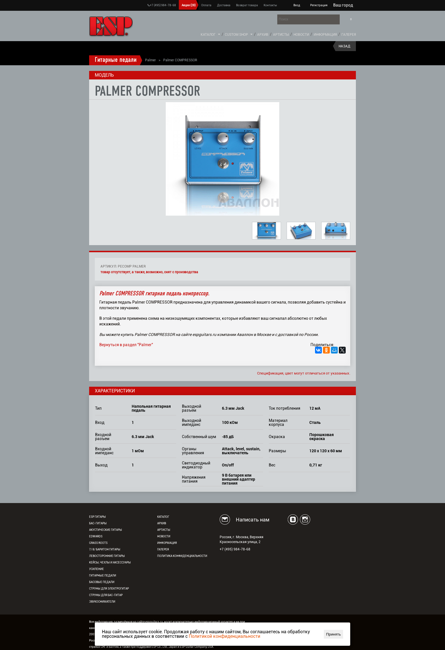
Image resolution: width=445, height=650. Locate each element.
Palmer (150, 60)
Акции (189, 5)
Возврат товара (247, 5)
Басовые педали (101, 582)
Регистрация (319, 5)
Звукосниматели (102, 601)
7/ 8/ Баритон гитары (104, 549)
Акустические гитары (105, 529)
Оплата (206, 5)
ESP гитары (97, 516)
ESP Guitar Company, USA (196, 646)
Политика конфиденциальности (182, 556)
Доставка (223, 5)
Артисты (281, 35)
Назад (344, 46)
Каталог (208, 35)
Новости (301, 35)
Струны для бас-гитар (106, 595)
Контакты (270, 5)
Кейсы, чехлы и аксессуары (110, 562)
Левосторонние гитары (107, 556)
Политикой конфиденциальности (224, 636)
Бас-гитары (98, 523)
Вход (296, 5)
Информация (325, 35)
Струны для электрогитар (109, 588)
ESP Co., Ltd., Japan (164, 646)
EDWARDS (95, 536)
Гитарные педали (116, 60)
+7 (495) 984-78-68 (162, 5)
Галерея (348, 35)
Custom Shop (236, 35)
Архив (262, 35)
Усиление (96, 569)
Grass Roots (98, 542)
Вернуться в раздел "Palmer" (126, 344)
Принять (333, 634)
